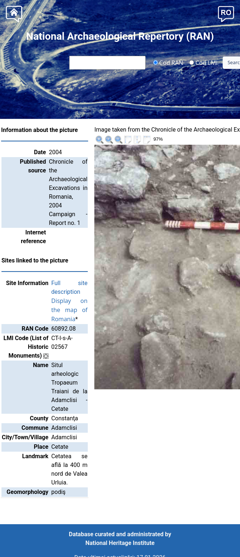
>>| (229, 130)
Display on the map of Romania (88, 301)
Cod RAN (168, 62)
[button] (226, 13)
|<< (182, 130)
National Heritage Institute (120, 543)
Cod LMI (203, 62)
